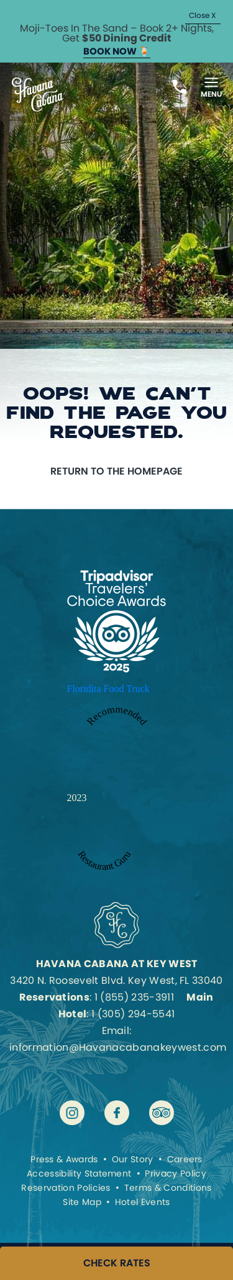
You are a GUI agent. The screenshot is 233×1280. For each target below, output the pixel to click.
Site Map (82, 1202)
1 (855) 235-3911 (134, 997)
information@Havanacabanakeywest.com (117, 1047)
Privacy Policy (175, 1173)
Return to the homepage (116, 471)
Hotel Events (142, 1202)
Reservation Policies (65, 1187)
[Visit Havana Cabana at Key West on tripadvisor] (161, 1112)
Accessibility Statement (79, 1173)
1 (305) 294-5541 (133, 1014)
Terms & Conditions (168, 1187)
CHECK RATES (116, 1263)
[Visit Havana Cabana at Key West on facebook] (116, 1112)
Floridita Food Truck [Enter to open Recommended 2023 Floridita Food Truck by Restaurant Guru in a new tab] (108, 688)
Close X (202, 15)
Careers (185, 1159)
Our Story (132, 1159)
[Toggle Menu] (211, 86)
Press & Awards (64, 1159)
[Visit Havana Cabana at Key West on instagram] (72, 1112)
